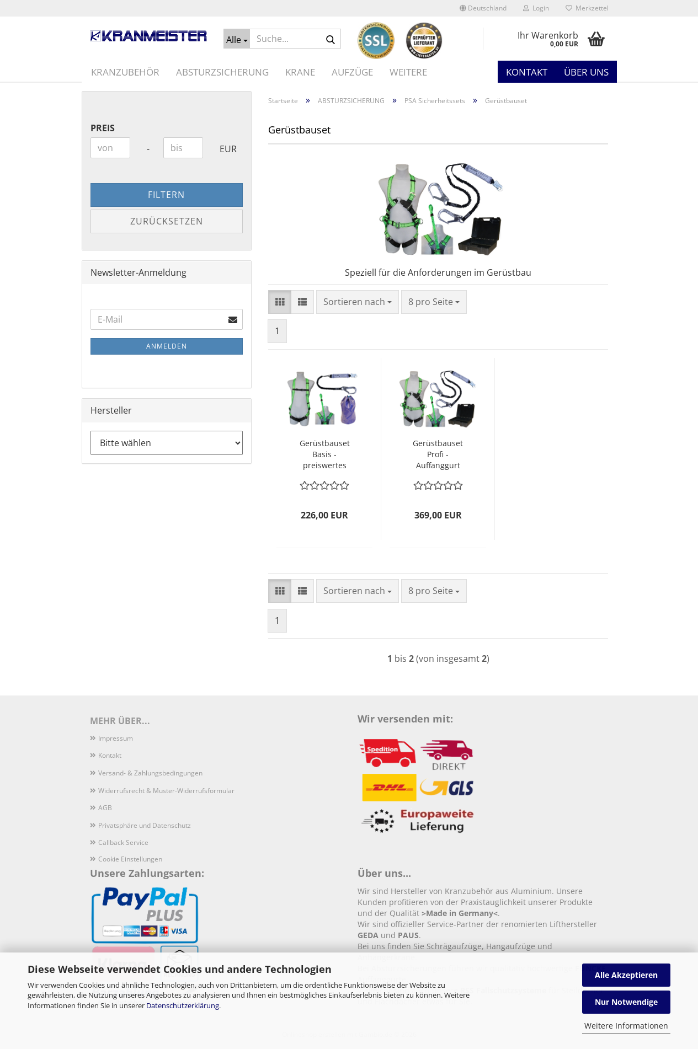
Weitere (408, 72)
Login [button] (536, 8)
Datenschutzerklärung (182, 1005)
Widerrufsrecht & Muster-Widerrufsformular (166, 790)
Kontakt (526, 72)
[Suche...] (236, 39)
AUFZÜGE (352, 72)
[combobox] (357, 302)
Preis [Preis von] (102, 128)
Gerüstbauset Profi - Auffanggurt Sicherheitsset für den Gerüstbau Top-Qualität (438, 454)
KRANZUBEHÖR (125, 72)
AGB (105, 807)
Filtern (166, 195)
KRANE (300, 72)
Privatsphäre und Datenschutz (144, 825)
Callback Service (123, 842)
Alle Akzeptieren (626, 975)
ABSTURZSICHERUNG (222, 72)
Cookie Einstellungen (130, 859)
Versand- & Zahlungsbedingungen (150, 773)
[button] (483, 8)
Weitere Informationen (626, 1025)
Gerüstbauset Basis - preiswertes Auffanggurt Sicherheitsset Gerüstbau (325, 454)
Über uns (586, 72)
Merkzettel (587, 8)
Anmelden (166, 346)
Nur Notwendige (626, 1002)
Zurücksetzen (166, 221)
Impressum (115, 738)
